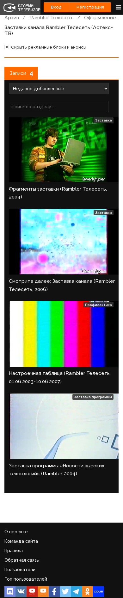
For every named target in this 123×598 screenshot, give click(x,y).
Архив (11, 18)
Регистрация (90, 7)
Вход (56, 7)
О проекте (16, 531)
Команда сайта (21, 541)
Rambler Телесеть (51, 18)
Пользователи (19, 569)
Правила (13, 550)
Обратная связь (21, 560)
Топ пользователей (25, 579)
